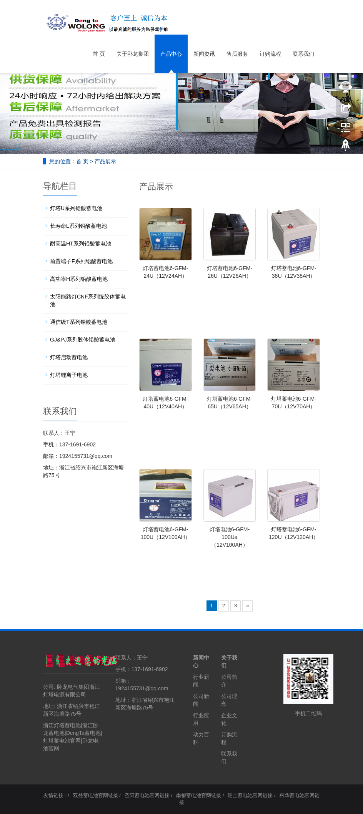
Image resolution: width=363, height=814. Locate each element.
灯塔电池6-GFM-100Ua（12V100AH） (230, 537)
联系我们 (303, 54)
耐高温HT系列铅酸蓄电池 (80, 243)
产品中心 (171, 54)
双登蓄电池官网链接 (95, 795)
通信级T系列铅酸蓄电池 (78, 322)
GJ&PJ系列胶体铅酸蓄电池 (82, 340)
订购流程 (270, 54)
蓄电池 (56, 733)
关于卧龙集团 (133, 54)
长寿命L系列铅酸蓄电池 (78, 226)
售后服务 (237, 54)
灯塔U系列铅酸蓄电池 (76, 208)
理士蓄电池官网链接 (250, 795)
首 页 (99, 54)
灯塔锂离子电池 (69, 375)
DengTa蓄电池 (83, 733)
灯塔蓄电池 (56, 741)
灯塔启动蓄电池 (69, 357)
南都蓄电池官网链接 (198, 795)
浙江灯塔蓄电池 (62, 725)
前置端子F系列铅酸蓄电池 (81, 261)
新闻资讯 (204, 54)
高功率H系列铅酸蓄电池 (79, 279)
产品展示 (105, 161)
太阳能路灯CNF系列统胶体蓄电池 (88, 300)
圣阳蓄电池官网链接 (147, 795)
